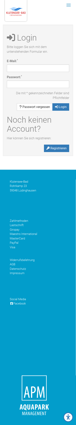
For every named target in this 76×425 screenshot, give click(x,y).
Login (61, 107)
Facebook (18, 303)
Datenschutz (18, 269)
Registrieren (56, 148)
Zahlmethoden (19, 221)
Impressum (17, 273)
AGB (12, 264)
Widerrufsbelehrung (22, 260)
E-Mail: (12, 61)
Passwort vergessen (34, 107)
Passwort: (14, 77)
